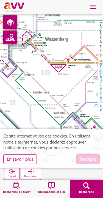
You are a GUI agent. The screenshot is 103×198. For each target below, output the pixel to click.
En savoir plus (20, 159)
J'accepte (88, 159)
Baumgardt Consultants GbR (100, 82)
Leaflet (100, 107)
